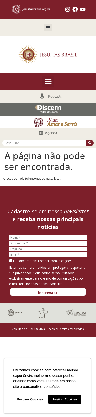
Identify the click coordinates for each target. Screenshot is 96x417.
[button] (48, 27)
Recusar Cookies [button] (30, 399)
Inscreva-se (48, 292)
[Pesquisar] (90, 143)
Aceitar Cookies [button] (65, 399)
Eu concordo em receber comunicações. (40, 261)
